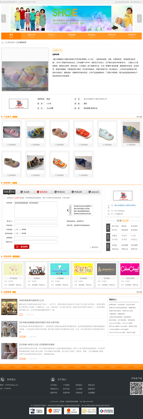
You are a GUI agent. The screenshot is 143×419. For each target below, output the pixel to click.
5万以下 (124, 236)
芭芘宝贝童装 (130, 304)
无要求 (114, 236)
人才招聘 (79, 389)
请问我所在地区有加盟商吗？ (83, 206)
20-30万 (124, 239)
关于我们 (53, 385)
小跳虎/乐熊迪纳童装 (115, 317)
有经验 (24, 229)
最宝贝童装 (112, 320)
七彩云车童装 (130, 278)
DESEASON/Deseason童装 (117, 332)
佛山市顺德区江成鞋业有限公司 (95, 99)
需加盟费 (134, 245)
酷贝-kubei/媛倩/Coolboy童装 (118, 326)
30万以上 (134, 239)
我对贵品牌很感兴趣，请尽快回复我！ (35, 209)
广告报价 (66, 385)
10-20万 (114, 239)
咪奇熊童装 (131, 320)
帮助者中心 (54, 389)
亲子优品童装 (122, 320)
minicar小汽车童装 (115, 323)
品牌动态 (112, 36)
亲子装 (114, 230)
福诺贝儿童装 (131, 332)
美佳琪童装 (121, 304)
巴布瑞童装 (83, 278)
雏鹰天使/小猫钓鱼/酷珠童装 (118, 308)
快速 (123, 220)
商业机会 (92, 36)
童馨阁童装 (132, 308)
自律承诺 (79, 393)
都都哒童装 (121, 314)
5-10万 (133, 236)
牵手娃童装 (13, 278)
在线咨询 (132, 36)
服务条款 (95, 247)
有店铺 (24, 233)
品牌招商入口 (136, 2)
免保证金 (115, 249)
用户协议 (66, 389)
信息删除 (91, 393)
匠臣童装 (107, 278)
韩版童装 (124, 230)
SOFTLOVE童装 (127, 323)
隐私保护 (91, 389)
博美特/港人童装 (127, 311)
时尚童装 (134, 226)
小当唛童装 (60, 278)
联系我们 (79, 385)
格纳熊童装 (127, 317)
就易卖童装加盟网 (122, 2)
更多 (138, 117)
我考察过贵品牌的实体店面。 (83, 214)
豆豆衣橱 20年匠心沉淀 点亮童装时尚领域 (36, 344)
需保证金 (124, 249)
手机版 (62, 401)
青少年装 (115, 226)
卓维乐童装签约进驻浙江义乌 (31, 300)
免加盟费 (124, 245)
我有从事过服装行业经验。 (82, 209)
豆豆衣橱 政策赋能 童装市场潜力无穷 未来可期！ (40, 322)
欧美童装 (134, 230)
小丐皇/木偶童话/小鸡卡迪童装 (119, 329)
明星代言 (134, 249)
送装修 (114, 245)
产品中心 (51, 36)
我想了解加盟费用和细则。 (82, 211)
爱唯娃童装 (112, 304)
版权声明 (53, 393)
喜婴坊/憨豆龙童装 (115, 311)
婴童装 (123, 226)
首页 (11, 36)
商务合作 (91, 385)
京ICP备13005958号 (86, 401)
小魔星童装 (112, 314)
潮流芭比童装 (133, 326)
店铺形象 (71, 36)
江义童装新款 (11, 145)
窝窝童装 (37, 278)
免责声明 (66, 393)
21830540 (7, 388)
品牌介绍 (31, 36)
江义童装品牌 (10, 42)
